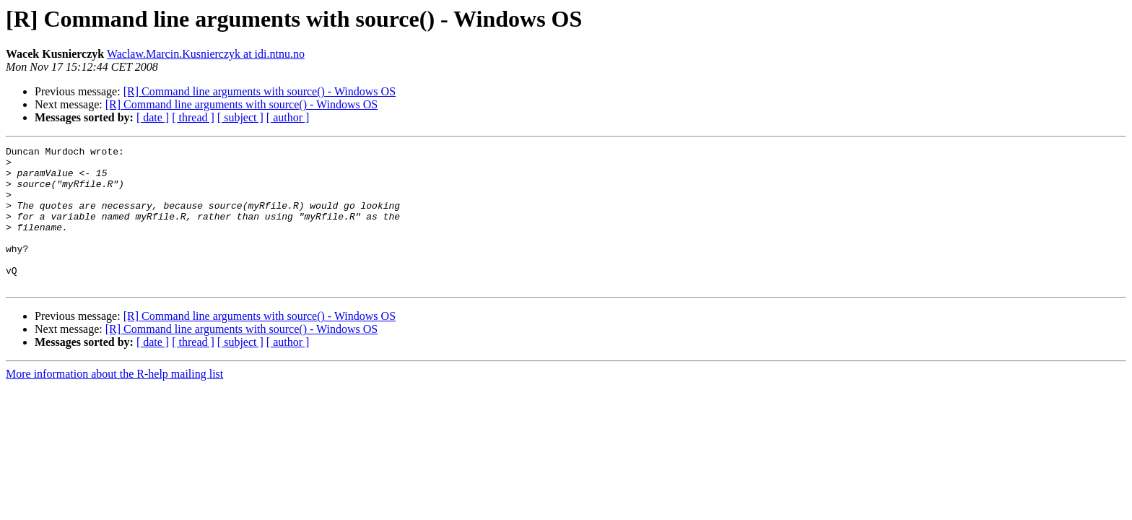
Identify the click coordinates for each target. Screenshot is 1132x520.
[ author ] (288, 117)
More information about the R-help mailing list (114, 402)
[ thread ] (193, 117)
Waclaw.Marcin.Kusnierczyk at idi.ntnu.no (206, 54)
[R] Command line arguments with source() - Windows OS (259, 91)
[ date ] (152, 117)
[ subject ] (240, 117)
